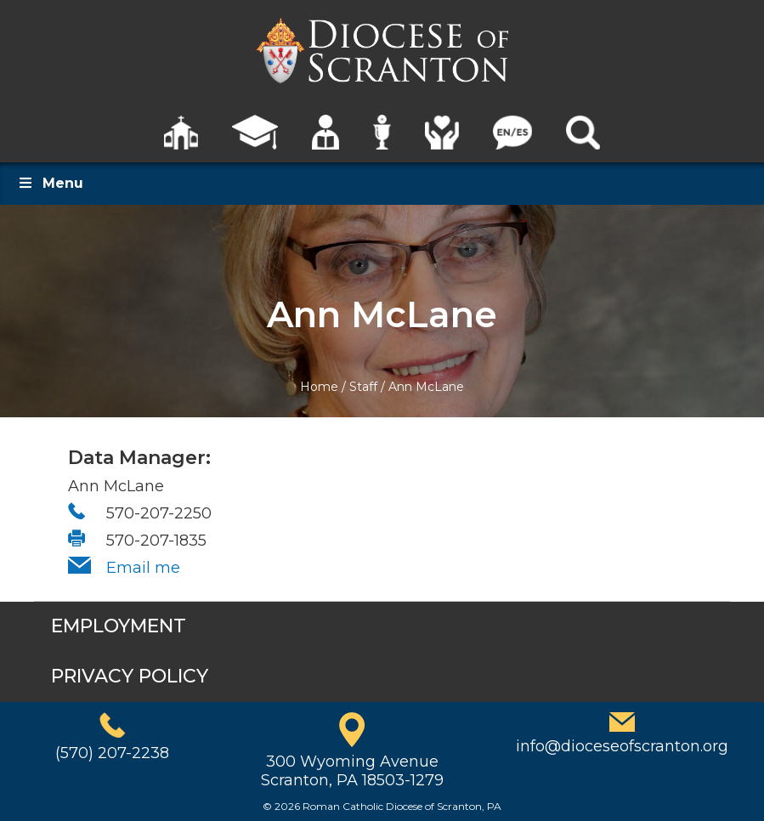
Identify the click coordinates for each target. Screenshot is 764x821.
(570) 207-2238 (112, 753)
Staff (363, 386)
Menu (50, 183)
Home (319, 386)
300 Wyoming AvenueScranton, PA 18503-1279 (352, 771)
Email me (143, 567)
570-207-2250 (159, 513)
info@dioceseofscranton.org (622, 746)
